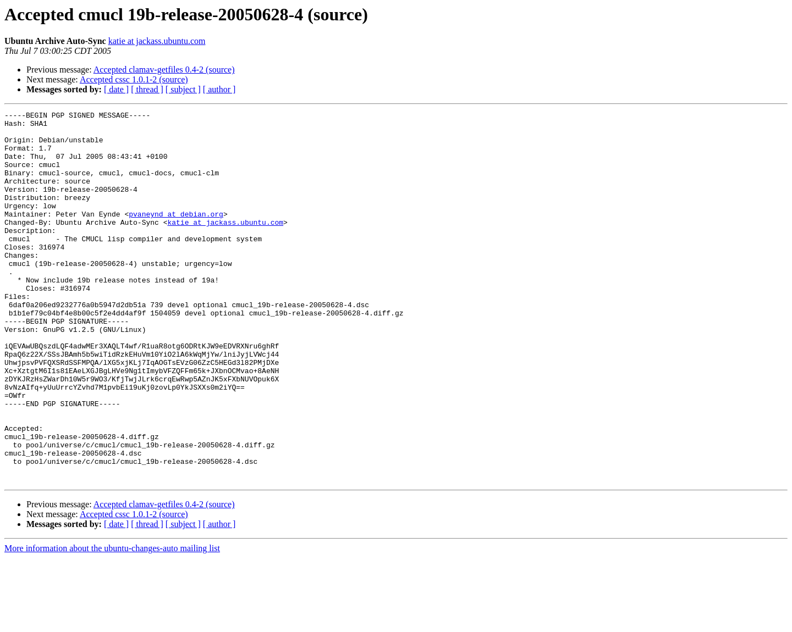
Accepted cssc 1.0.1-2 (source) (134, 79)
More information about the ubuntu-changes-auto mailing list (112, 622)
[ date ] (116, 89)
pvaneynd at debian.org (176, 235)
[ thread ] (147, 89)
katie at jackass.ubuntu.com (157, 41)
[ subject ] (183, 89)
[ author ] (219, 89)
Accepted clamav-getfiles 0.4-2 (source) (164, 69)
